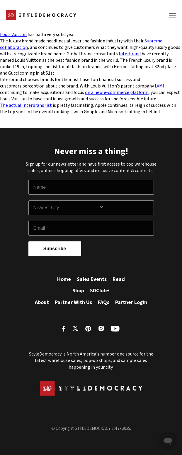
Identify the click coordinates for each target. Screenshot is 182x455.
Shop (78, 290)
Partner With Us (73, 302)
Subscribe (54, 248)
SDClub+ (100, 290)
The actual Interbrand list (26, 105)
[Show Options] (124, 208)
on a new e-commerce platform (117, 92)
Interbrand (130, 54)
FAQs (103, 302)
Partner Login (131, 302)
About (42, 302)
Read (119, 279)
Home (64, 279)
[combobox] (65, 208)
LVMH (160, 86)
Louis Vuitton (13, 34)
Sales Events (92, 279)
